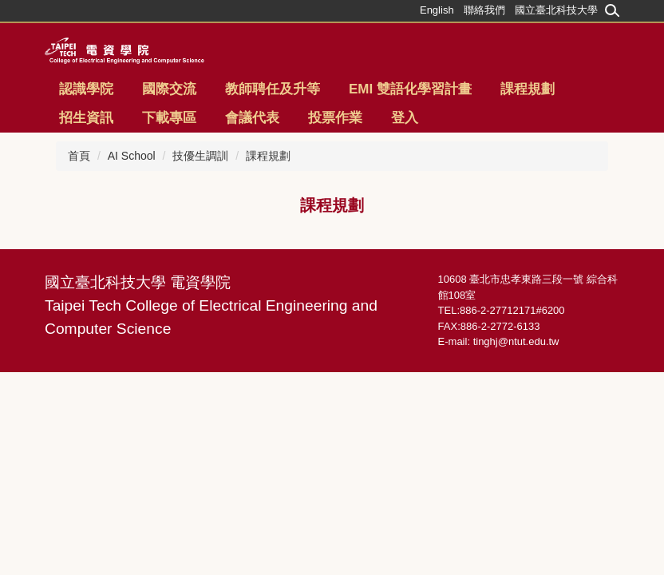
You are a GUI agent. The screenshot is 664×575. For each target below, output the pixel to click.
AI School (132, 155)
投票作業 (335, 117)
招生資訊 (86, 117)
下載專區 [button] (169, 117)
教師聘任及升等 (272, 89)
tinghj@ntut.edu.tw (516, 341)
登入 (404, 117)
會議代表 (252, 117)
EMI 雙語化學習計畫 (410, 89)
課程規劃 (527, 89)
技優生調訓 (200, 155)
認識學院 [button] (86, 89)
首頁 (79, 155)
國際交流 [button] (169, 89)
